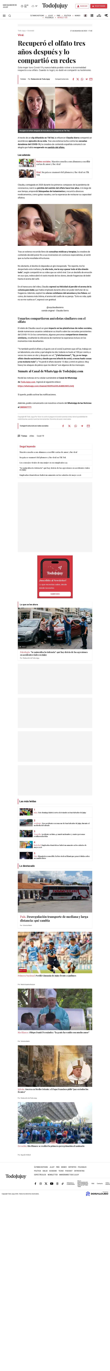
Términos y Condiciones (71, 1183)
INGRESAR (83, 6)
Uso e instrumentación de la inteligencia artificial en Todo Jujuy (82, 1183)
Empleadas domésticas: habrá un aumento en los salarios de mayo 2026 (50, 475)
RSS (93, 1184)
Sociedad (31, 31)
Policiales (49, 17)
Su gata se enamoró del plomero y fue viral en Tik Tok (42, 457)
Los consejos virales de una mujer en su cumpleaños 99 (43, 462)
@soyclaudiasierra (55, 307)
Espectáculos (40, 1175)
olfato (31, 436)
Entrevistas (79, 1171)
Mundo (77, 16)
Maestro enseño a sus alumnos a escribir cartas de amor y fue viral (48, 452)
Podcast (69, 1171)
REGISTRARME (100, 6)
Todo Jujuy (22, 31)
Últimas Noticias (37, 16)
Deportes (72, 1167)
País (58, 16)
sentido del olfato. (56, 147)
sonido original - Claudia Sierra (55, 310)
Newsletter (62, 17)
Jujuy (50, 16)
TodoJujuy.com (28, 382)
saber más (55, 594)
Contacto (100, 1184)
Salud (45, 1171)
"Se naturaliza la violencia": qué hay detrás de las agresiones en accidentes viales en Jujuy (54, 469)
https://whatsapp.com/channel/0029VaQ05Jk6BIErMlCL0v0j (46, 386)
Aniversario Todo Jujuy (69, 1175)
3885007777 (25, 407)
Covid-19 (40, 436)
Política (67, 16)
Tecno (61, 1171)
